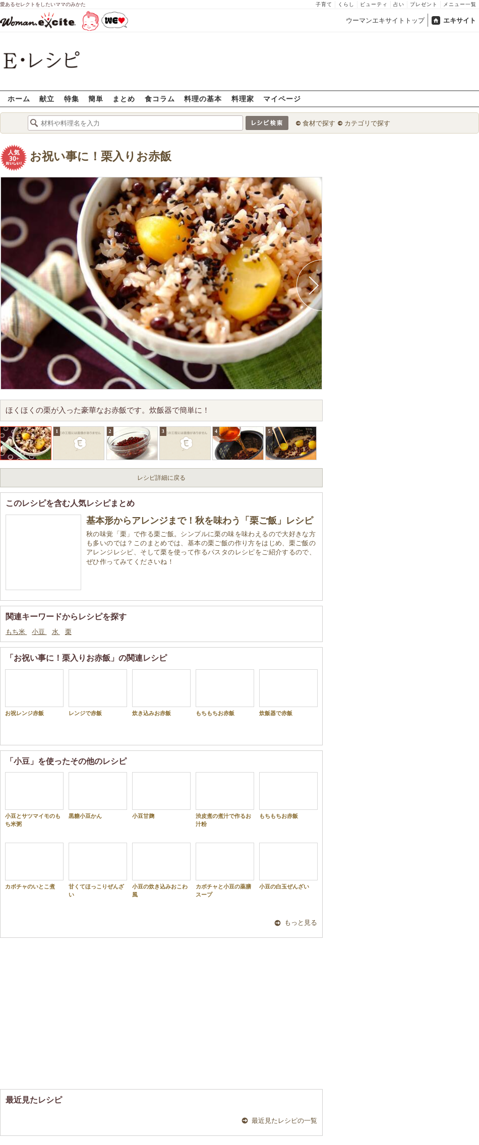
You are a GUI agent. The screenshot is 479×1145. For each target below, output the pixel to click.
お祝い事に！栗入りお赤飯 (100, 156)
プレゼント (424, 4)
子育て (324, 4)
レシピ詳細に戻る (161, 477)
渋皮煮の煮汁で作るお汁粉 (225, 799)
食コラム (160, 98)
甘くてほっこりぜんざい (98, 870)
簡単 (95, 98)
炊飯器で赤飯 (288, 692)
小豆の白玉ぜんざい (288, 866)
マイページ (282, 98)
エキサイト (459, 20)
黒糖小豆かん (98, 795)
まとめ (123, 98)
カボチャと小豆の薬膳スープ (225, 870)
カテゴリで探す (367, 123)
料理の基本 (203, 98)
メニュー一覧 (459, 4)
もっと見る (300, 922)
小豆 (39, 631)
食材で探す (319, 123)
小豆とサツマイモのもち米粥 (34, 799)
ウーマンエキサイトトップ (385, 20)
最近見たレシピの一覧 (284, 1120)
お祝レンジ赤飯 (34, 692)
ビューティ (374, 4)
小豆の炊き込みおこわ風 (161, 870)
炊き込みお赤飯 (161, 692)
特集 (71, 98)
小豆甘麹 (161, 795)
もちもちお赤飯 (225, 692)
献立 (46, 98)
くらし (346, 4)
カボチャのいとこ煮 (34, 866)
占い (398, 4)
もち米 (16, 631)
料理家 (242, 98)
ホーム (19, 98)
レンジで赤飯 (98, 692)
